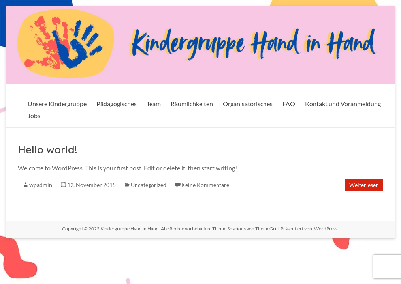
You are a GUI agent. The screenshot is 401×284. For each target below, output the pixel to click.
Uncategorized (148, 184)
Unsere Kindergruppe (57, 103)
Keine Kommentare (205, 184)
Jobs (34, 115)
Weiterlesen (364, 184)
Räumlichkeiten (192, 103)
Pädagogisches (116, 103)
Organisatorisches (248, 103)
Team (154, 103)
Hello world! (47, 149)
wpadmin (40, 184)
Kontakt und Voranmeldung (343, 103)
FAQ (288, 103)
